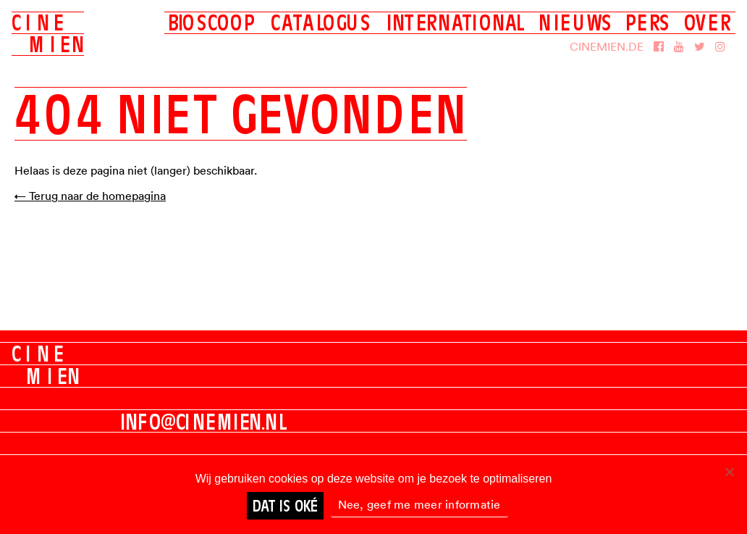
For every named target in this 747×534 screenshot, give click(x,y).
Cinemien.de (606, 46)
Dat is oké (285, 505)
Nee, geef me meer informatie (419, 504)
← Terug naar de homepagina (90, 195)
